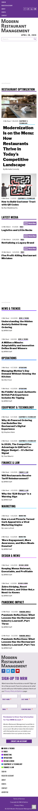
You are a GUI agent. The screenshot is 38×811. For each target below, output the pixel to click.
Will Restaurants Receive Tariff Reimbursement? (16, 477)
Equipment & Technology (23, 122)
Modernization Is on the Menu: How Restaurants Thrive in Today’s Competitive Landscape (18, 146)
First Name (6, 699)
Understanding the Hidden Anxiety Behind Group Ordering (17, 324)
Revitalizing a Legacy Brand (18, 242)
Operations (23, 367)
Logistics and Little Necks (17, 230)
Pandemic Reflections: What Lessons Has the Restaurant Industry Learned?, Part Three (18, 619)
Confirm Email (26, 709)
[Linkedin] (31, 8)
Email (4, 709)
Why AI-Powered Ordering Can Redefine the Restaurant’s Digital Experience (17, 424)
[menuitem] (4, 2)
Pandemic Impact (25, 612)
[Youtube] (35, 8)
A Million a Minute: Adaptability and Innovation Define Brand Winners (18, 345)
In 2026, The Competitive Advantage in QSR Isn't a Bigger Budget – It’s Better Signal (17, 448)
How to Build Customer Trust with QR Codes (19, 203)
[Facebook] (24, 8)
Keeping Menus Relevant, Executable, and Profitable (17, 570)
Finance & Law (23, 472)
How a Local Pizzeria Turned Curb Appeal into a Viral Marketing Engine (18, 522)
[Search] (34, 39)
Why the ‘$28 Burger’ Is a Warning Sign (16, 495)
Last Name (24, 699)
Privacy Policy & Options (13, 691)
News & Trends (24, 318)
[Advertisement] (19, 63)
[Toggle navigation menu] (34, 807)
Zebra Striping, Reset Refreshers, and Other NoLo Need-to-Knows (18, 589)
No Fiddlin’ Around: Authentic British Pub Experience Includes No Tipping (19, 394)
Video (21, 227)
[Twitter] (28, 8)
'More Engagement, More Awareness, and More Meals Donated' (18, 543)
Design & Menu (23, 565)
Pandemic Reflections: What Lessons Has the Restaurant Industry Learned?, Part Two (18, 642)
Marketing (22, 516)
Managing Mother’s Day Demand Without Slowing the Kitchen (19, 373)
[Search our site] (17, 39)
